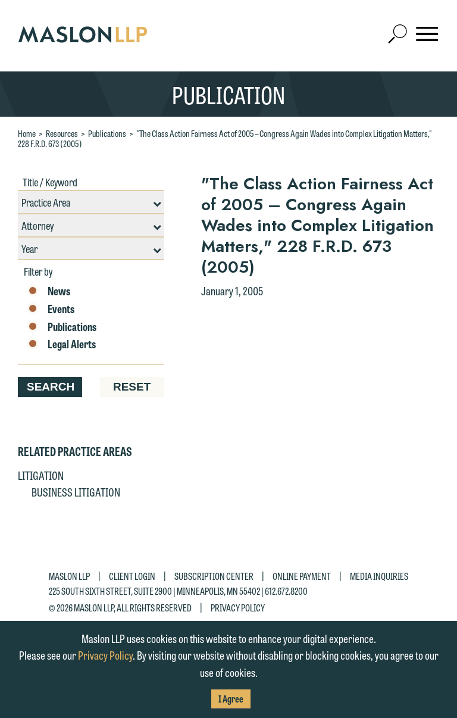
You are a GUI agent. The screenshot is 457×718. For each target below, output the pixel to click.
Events (50, 309)
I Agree (230, 698)
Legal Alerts (61, 344)
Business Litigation (76, 491)
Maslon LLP (69, 576)
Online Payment (302, 576)
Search (50, 386)
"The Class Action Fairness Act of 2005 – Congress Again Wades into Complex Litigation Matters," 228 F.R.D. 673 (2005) (225, 138)
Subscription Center (213, 576)
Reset (132, 386)
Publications (107, 133)
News (48, 291)
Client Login (132, 576)
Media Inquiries (379, 576)
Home (27, 133)
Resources (62, 133)
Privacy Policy (238, 607)
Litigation (41, 475)
